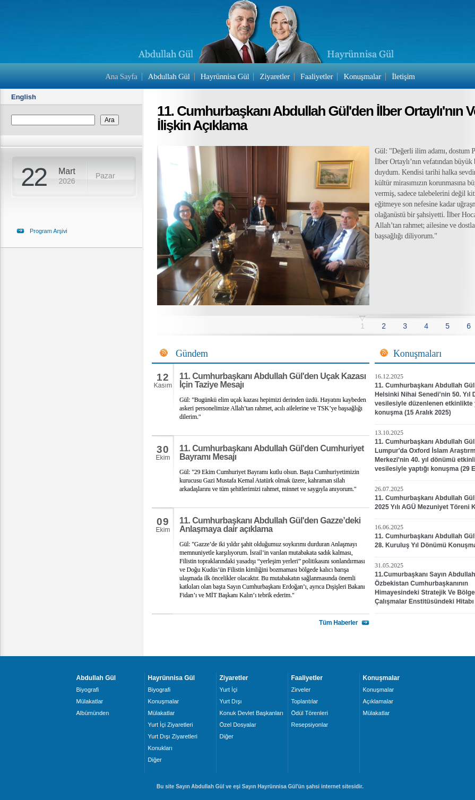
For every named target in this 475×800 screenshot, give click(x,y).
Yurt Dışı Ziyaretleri (173, 736)
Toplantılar (304, 701)
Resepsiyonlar (310, 724)
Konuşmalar (362, 76)
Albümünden (92, 713)
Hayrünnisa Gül (225, 76)
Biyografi (87, 689)
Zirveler (301, 689)
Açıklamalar (378, 701)
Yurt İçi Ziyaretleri (170, 724)
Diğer (155, 759)
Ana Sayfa (121, 76)
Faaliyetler (316, 76)
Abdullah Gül (169, 76)
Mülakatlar (89, 701)
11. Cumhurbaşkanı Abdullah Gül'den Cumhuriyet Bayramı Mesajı (271, 452)
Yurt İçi (229, 689)
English (23, 97)
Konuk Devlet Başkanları (251, 713)
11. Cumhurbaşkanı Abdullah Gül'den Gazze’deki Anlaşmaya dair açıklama (270, 525)
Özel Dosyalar (238, 724)
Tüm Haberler (338, 622)
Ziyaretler (275, 76)
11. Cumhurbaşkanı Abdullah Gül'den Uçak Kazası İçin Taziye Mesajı (272, 380)
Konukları (160, 748)
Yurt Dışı (231, 701)
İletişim (403, 76)
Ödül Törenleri (310, 713)
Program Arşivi (48, 231)
